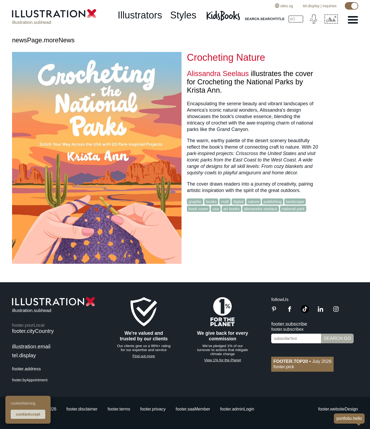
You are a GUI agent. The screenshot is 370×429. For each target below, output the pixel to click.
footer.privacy (153, 409)
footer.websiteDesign (338, 409)
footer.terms (119, 409)
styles (183, 15)
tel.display (311, 6)
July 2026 (302, 361)
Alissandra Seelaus (218, 74)
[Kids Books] (224, 15)
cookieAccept (28, 414)
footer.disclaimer (82, 409)
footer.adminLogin (237, 409)
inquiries (330, 6)
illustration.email (31, 346)
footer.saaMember (193, 409)
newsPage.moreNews (43, 40)
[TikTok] (305, 311)
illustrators (140, 15)
